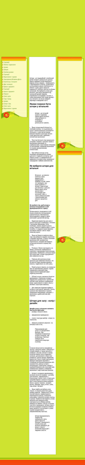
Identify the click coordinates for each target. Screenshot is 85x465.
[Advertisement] (27, 27)
